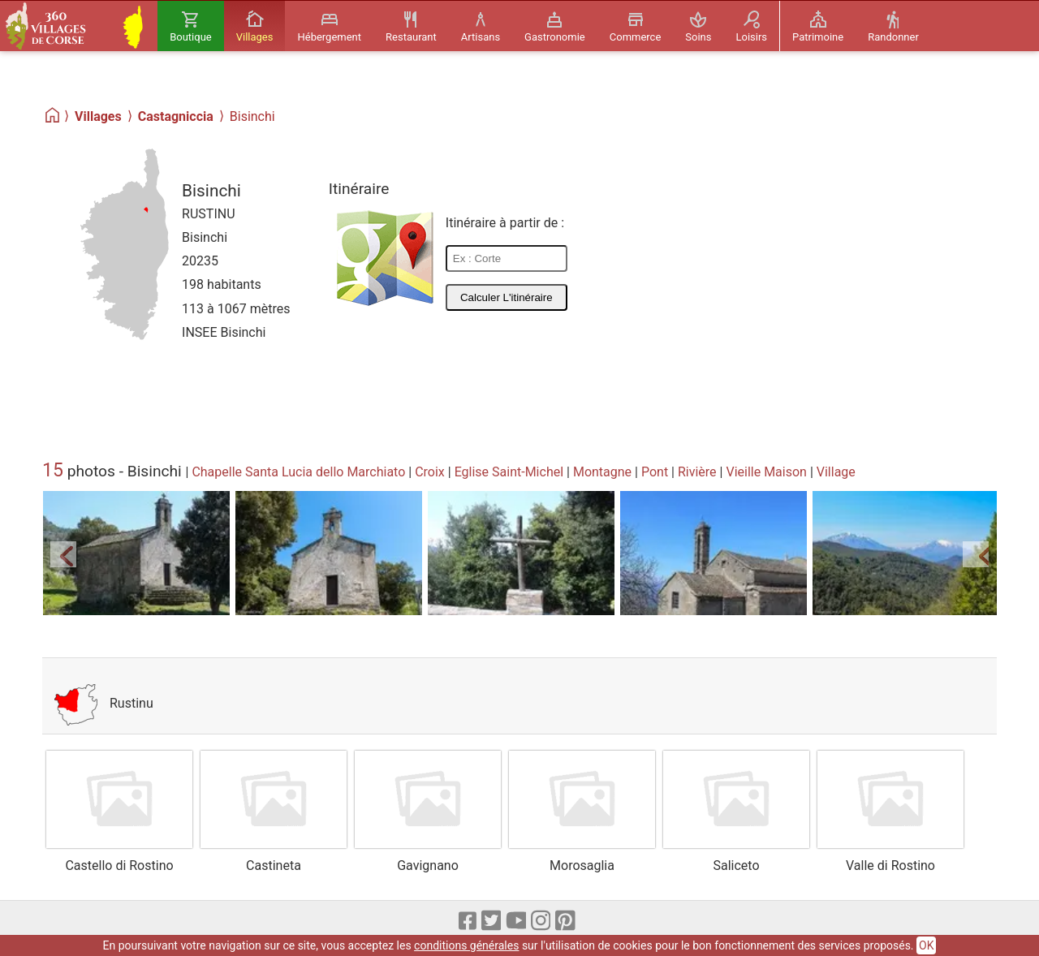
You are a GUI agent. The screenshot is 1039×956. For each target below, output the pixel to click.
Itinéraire (359, 188)
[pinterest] (566, 921)
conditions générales (466, 945)
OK (926, 945)
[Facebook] (468, 921)
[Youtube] (517, 921)
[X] (492, 921)
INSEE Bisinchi (223, 332)
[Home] (53, 115)
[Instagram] (542, 921)
